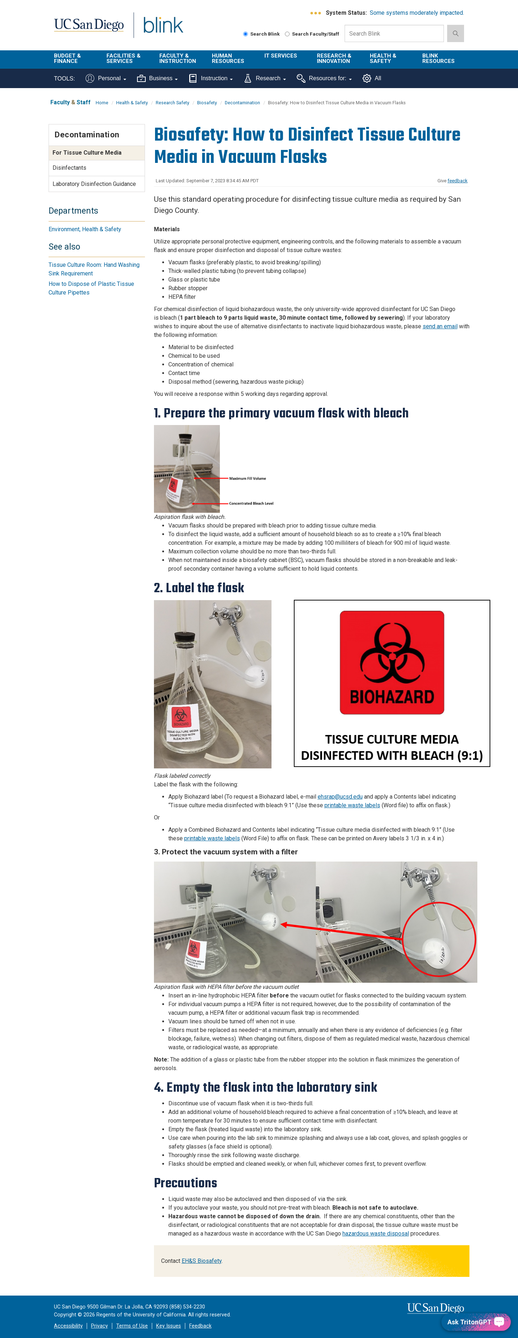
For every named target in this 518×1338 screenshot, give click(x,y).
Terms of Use (132, 1326)
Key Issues (168, 1326)
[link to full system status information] (316, 13)
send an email (440, 326)
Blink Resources (438, 58)
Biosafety (207, 102)
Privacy (99, 1326)
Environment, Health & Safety (85, 229)
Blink (163, 29)
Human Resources (228, 58)
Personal (106, 78)
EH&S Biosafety (202, 1260)
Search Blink (261, 34)
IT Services (280, 55)
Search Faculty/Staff (312, 34)
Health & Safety (383, 58)
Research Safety (172, 102)
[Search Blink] (245, 34)
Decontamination (242, 102)
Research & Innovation (334, 58)
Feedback (200, 1326)
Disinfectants (69, 167)
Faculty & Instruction (177, 58)
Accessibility (68, 1326)
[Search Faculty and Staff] (287, 34)
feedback (457, 180)
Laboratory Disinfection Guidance (94, 184)
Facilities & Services (123, 58)
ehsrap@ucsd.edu (340, 796)
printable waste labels (352, 805)
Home (102, 102)
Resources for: (324, 78)
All (372, 78)
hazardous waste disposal (375, 1233)
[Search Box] (394, 33)
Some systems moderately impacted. (417, 12)
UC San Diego (88, 29)
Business (157, 78)
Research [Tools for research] (265, 78)
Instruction (210, 78)
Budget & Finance (67, 58)
